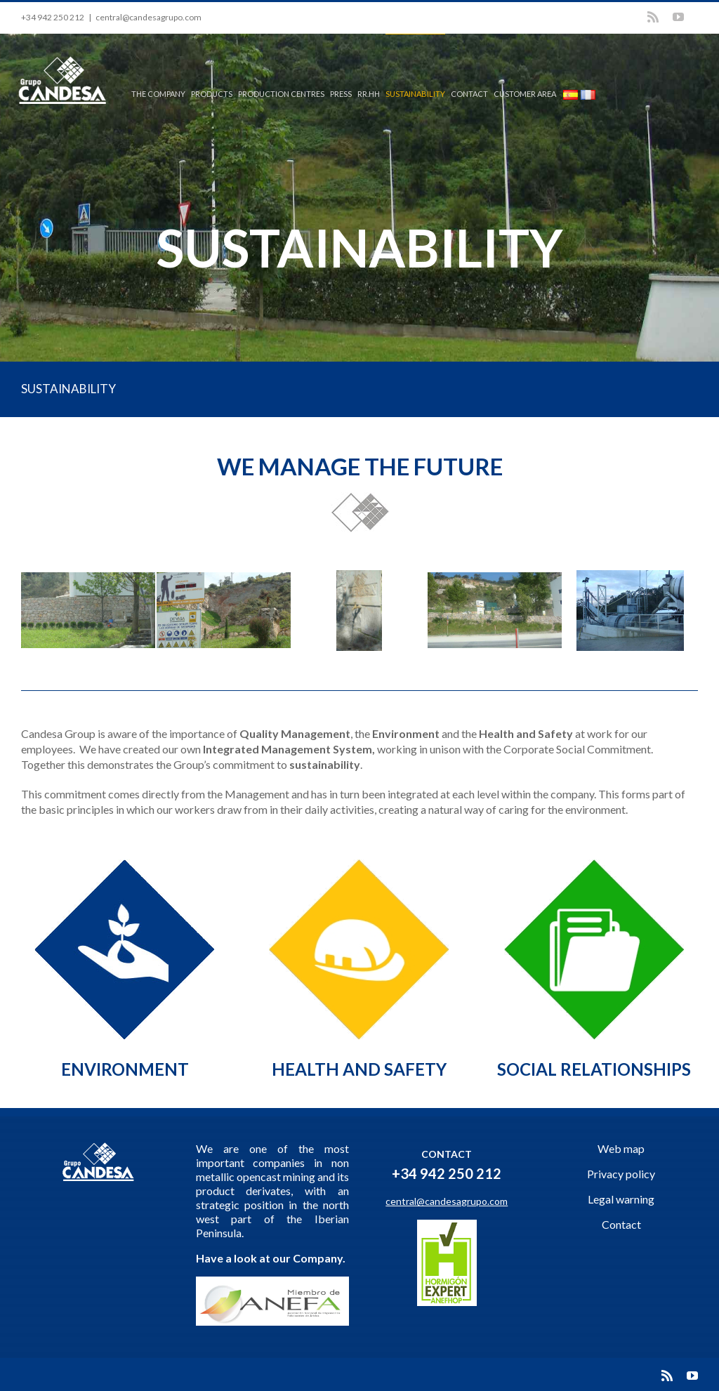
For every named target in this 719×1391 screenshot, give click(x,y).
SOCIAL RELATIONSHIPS (594, 1069)
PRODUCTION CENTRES (281, 93)
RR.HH (368, 93)
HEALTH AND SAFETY (359, 1069)
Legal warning (621, 1199)
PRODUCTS (211, 93)
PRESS (341, 93)
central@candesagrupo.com (148, 17)
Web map (621, 1148)
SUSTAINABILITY (415, 93)
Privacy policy (621, 1173)
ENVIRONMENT (125, 1069)
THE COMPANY (158, 93)
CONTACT (469, 93)
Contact (621, 1224)
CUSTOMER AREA (525, 93)
